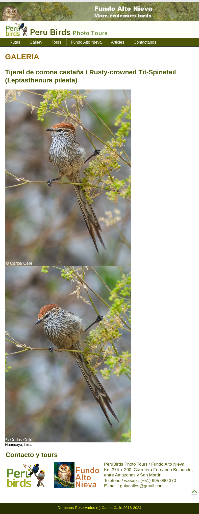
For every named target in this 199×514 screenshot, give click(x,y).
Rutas (15, 42)
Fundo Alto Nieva (86, 42)
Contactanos (145, 42)
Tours (56, 42)
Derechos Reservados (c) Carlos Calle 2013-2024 (99, 507)
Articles (117, 42)
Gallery (36, 42)
